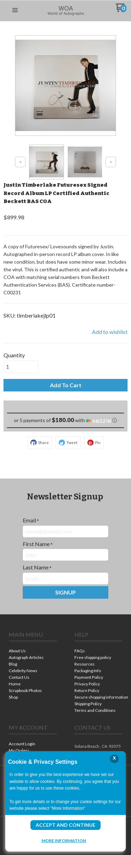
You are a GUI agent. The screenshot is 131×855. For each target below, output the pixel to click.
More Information (64, 840)
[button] (15, 10)
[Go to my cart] (121, 10)
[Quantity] (20, 366)
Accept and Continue (65, 825)
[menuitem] (33, 651)
